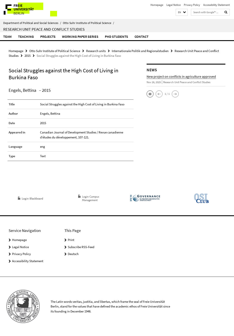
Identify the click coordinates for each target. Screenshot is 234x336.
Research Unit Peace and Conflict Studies (44, 29)
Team (7, 36)
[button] (182, 12)
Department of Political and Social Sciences (32, 22)
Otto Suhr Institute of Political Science (88, 22)
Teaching (26, 36)
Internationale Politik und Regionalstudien (140, 51)
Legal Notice (173, 5)
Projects (48, 36)
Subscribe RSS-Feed (81, 247)
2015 (28, 56)
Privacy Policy (192, 5)
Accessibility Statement (216, 5)
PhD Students (116, 36)
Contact (142, 36)
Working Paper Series (80, 36)
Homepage (156, 5)
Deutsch (73, 254)
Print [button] (71, 240)
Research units (96, 51)
